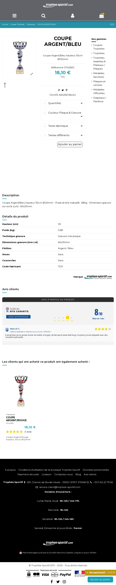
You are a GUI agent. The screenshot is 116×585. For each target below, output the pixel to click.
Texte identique (62, 126)
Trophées (98, 53)
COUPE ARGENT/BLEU (63, 94)
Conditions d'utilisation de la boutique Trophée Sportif (49, 469)
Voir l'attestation (18, 317)
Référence (57, 67)
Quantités (62, 103)
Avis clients (90, 474)
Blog (78, 474)
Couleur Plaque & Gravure (62, 114)
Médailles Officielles (99, 91)
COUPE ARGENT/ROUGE (16, 419)
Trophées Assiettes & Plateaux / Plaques (99, 63)
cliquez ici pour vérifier (85, 553)
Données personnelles (96, 469)
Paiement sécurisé (28, 474)
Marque (78, 276)
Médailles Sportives (98, 75)
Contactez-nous (63, 474)
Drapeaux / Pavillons (99, 99)
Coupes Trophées (98, 47)
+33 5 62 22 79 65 (103, 482)
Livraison (46, 474)
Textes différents (62, 135)
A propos (10, 469)
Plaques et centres (99, 83)
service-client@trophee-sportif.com (59, 487)
